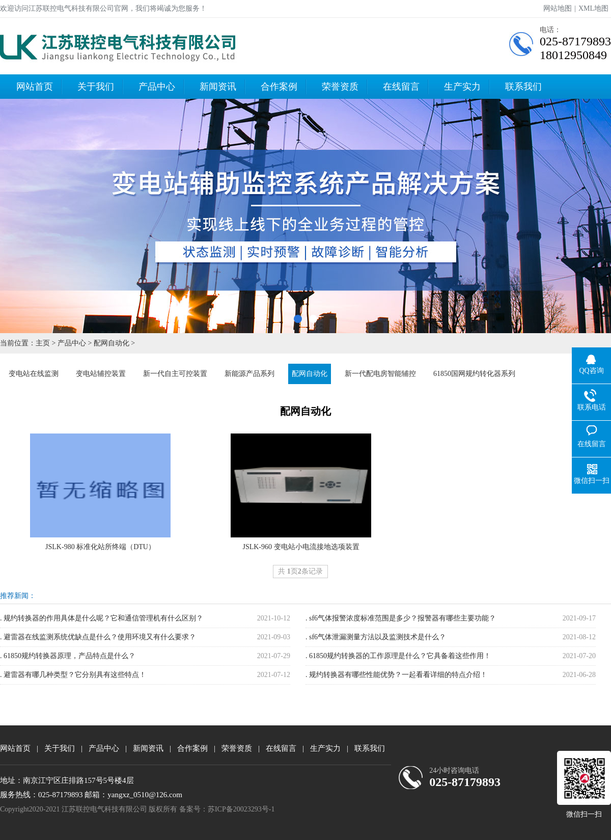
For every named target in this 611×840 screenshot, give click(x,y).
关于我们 (95, 87)
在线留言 (401, 87)
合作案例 (279, 87)
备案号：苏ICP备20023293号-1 (226, 809)
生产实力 (462, 87)
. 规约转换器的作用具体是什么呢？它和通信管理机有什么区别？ (101, 618)
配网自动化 (111, 343)
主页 (43, 343)
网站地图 (557, 8)
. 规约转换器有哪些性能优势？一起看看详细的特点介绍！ (396, 675)
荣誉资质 (340, 87)
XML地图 (593, 8)
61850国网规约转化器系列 (474, 373)
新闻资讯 (218, 87)
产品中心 (156, 87)
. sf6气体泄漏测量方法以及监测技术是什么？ (376, 637)
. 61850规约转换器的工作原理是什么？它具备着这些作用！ (398, 656)
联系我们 (523, 87)
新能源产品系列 (249, 373)
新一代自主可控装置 (175, 373)
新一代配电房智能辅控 (380, 373)
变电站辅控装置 (101, 373)
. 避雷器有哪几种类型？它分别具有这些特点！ (73, 675)
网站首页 (34, 87)
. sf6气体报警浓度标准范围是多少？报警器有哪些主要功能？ (401, 618)
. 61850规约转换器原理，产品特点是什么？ (67, 656)
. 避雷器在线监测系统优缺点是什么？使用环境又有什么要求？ (98, 637)
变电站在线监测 (34, 373)
